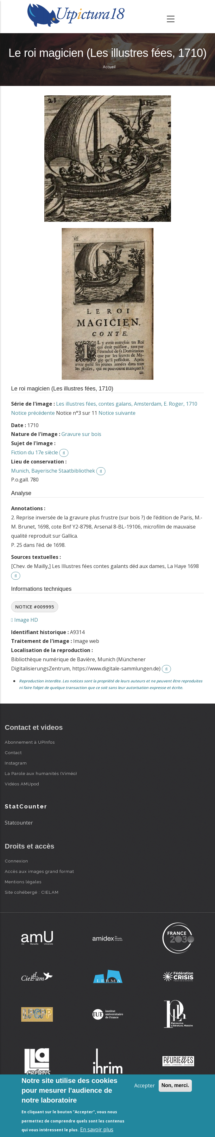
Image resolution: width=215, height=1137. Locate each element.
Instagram (16, 762)
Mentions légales (23, 881)
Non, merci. (175, 1085)
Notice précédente (33, 412)
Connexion (16, 860)
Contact (13, 752)
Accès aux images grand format (39, 871)
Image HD (24, 619)
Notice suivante (117, 412)
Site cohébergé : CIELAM (32, 892)
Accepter (144, 1085)
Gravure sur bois (81, 434)
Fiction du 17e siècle (34, 452)
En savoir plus (96, 1129)
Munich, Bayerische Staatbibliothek (53, 470)
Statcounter (19, 822)
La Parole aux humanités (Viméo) (41, 773)
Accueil (109, 67)
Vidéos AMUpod (22, 783)
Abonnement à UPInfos (30, 742)
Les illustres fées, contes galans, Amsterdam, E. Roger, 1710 (126, 403)
